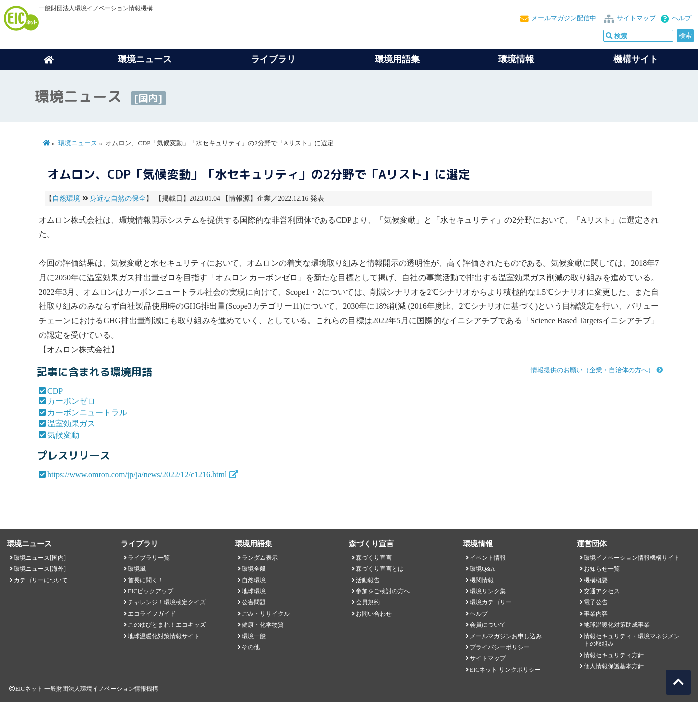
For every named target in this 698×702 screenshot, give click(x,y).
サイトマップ (636, 18)
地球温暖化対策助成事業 (617, 624)
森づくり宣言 (374, 557)
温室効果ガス (72, 423)
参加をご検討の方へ (383, 591)
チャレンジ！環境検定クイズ (167, 602)
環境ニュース (78, 143)
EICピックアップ (151, 591)
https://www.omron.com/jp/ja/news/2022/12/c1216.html (137, 474)
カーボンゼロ (72, 401)
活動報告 (368, 580)
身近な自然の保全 (118, 198)
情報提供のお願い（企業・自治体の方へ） (592, 370)
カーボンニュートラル (88, 412)
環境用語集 (397, 59)
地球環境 (254, 591)
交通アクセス (602, 591)
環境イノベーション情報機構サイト (632, 557)
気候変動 (64, 435)
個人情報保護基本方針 (614, 666)
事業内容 (596, 613)
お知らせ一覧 (602, 568)
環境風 (137, 568)
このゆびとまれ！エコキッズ (167, 624)
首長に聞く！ (146, 580)
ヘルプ (682, 18)
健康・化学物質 (263, 624)
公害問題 (254, 602)
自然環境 (66, 198)
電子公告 (596, 602)
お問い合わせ (374, 613)
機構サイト (636, 59)
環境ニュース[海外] (40, 568)
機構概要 (596, 580)
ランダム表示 (260, 557)
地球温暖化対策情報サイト (164, 636)
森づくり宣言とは (380, 568)
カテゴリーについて (41, 580)
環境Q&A (482, 568)
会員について (488, 624)
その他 (251, 647)
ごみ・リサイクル (266, 613)
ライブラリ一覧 (149, 557)
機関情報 (482, 580)
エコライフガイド (152, 613)
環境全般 (254, 568)
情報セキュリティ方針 (614, 655)
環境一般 (254, 636)
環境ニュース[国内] (40, 557)
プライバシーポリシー (500, 647)
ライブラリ (273, 59)
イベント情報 (488, 557)
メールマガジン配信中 (564, 18)
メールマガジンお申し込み (506, 636)
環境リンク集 (488, 591)
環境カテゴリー (491, 602)
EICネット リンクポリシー (505, 669)
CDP (55, 391)
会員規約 (368, 602)
